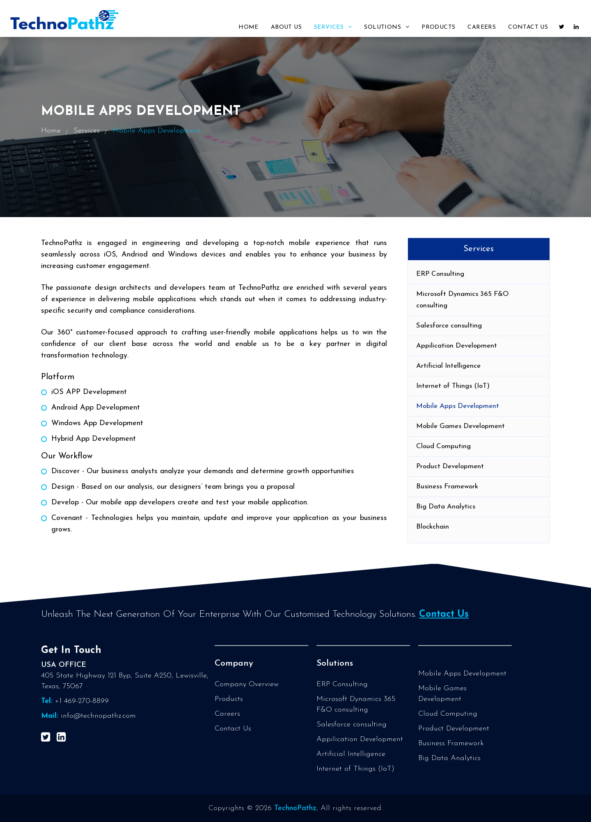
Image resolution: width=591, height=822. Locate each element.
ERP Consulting (440, 273)
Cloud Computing (443, 446)
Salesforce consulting (449, 325)
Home (248, 27)
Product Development (450, 466)
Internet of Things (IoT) (453, 385)
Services (333, 27)
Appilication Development (456, 345)
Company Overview (247, 684)
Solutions (386, 27)
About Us (286, 27)
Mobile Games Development (460, 426)
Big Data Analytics (445, 506)
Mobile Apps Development (457, 406)
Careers (481, 27)
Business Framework (447, 486)
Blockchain (432, 526)
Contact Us (528, 27)
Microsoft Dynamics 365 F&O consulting (462, 300)
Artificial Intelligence (448, 365)
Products (438, 27)
